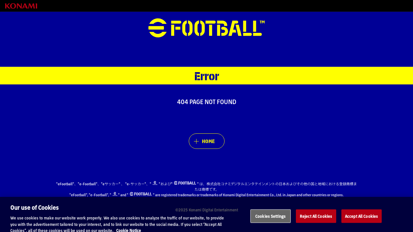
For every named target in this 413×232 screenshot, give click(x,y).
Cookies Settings (270, 221)
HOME (208, 141)
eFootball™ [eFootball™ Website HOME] (206, 28)
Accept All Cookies (361, 221)
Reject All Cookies (316, 221)
